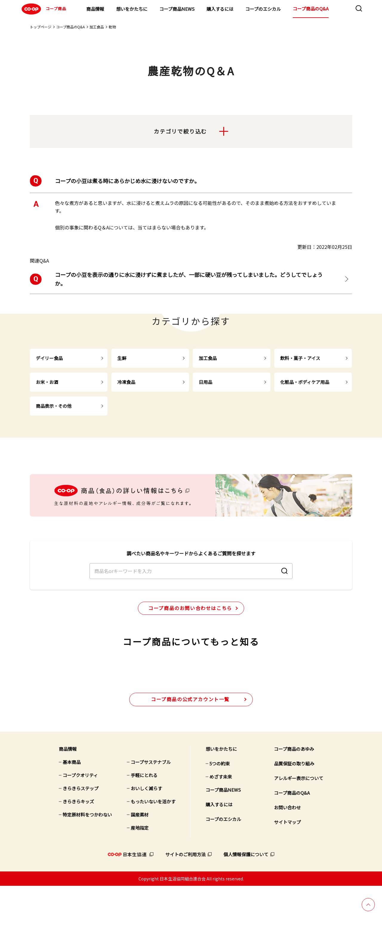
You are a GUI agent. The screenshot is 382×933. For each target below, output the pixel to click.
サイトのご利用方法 (185, 901)
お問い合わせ (287, 854)
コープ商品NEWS (177, 9)
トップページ (40, 26)
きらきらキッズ (78, 848)
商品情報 (95, 9)
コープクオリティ (80, 822)
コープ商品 (43, 9)
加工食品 (97, 26)
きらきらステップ (80, 835)
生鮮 (121, 358)
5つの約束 (220, 810)
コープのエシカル (263, 9)
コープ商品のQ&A (311, 8)
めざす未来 (221, 823)
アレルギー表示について (298, 825)
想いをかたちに (131, 9)
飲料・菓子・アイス (300, 358)
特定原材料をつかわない (87, 861)
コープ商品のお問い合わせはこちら (190, 630)
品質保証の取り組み (294, 810)
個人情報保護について (246, 901)
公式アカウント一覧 (190, 746)
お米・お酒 (47, 382)
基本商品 (72, 809)
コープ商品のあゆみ (294, 796)
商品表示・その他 (54, 406)
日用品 (205, 382)
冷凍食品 (126, 382)
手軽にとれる (144, 822)
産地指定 (140, 874)
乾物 (112, 26)
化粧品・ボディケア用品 (304, 382)
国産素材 (140, 861)
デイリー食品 (49, 358)
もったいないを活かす (153, 848)
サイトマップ (287, 869)
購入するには (220, 9)
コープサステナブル (151, 809)
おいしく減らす (146, 835)
